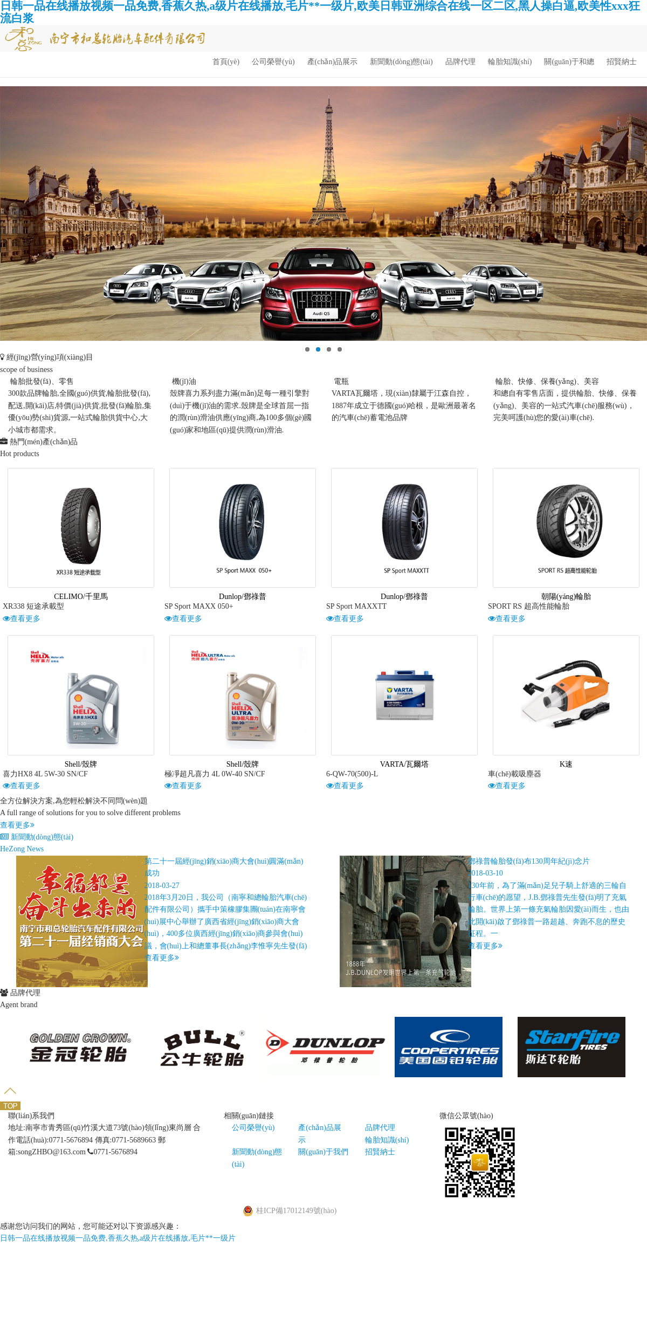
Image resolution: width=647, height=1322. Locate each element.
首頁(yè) (226, 62)
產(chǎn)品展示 (332, 62)
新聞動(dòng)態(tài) (401, 62)
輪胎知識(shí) (510, 62)
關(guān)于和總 (569, 62)
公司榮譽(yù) (273, 62)
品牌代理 (460, 62)
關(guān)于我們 (323, 1152)
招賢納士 (622, 62)
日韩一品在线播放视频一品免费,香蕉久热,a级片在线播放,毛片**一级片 (118, 1238)
